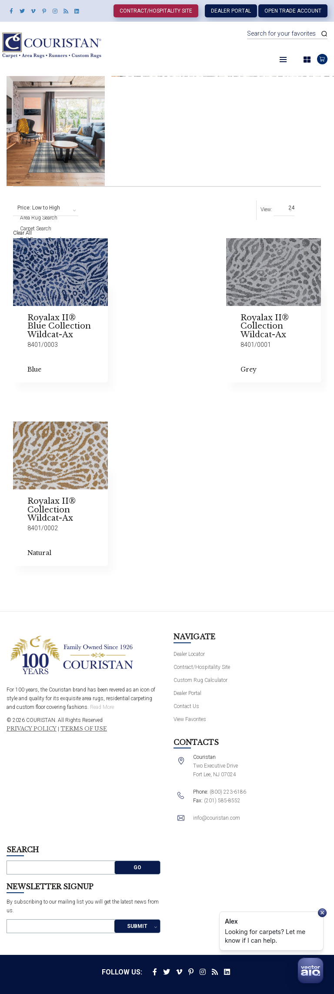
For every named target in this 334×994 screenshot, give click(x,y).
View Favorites (190, 719)
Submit (137, 926)
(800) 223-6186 (228, 792)
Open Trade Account (292, 11)
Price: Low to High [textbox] (38, 208)
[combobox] (45, 208)
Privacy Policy (32, 728)
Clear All (22, 233)
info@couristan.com (216, 818)
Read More (102, 707)
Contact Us (186, 706)
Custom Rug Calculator (200, 680)
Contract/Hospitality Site (156, 11)
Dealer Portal (231, 11)
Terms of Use (83, 728)
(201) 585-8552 (222, 801)
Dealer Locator (189, 654)
